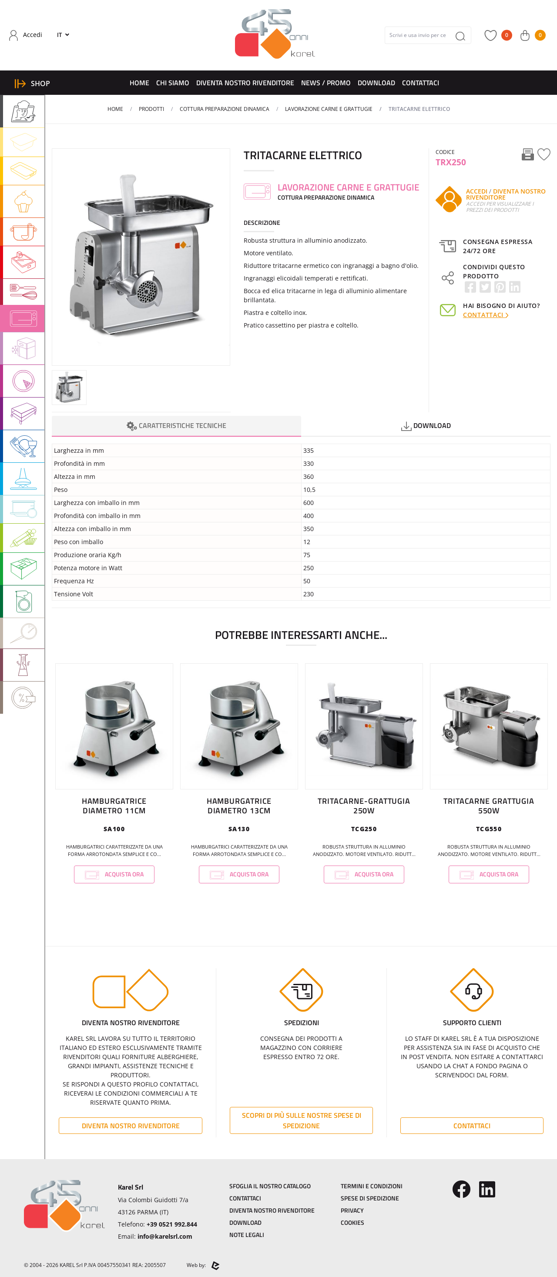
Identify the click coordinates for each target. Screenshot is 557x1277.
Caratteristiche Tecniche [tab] (176, 425)
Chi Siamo (172, 82)
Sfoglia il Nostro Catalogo (270, 1185)
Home (139, 82)
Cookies (352, 1222)
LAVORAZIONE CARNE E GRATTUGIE (328, 109)
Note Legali (246, 1234)
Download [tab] (426, 425)
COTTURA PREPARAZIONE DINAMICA (224, 109)
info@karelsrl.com (165, 1236)
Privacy (352, 1210)
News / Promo (326, 82)
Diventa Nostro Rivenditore (245, 82)
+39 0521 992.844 (172, 1224)
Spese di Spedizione (370, 1198)
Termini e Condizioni (372, 1185)
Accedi (476, 191)
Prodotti (151, 109)
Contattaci (420, 82)
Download (376, 82)
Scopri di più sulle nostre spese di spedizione (301, 1120)
